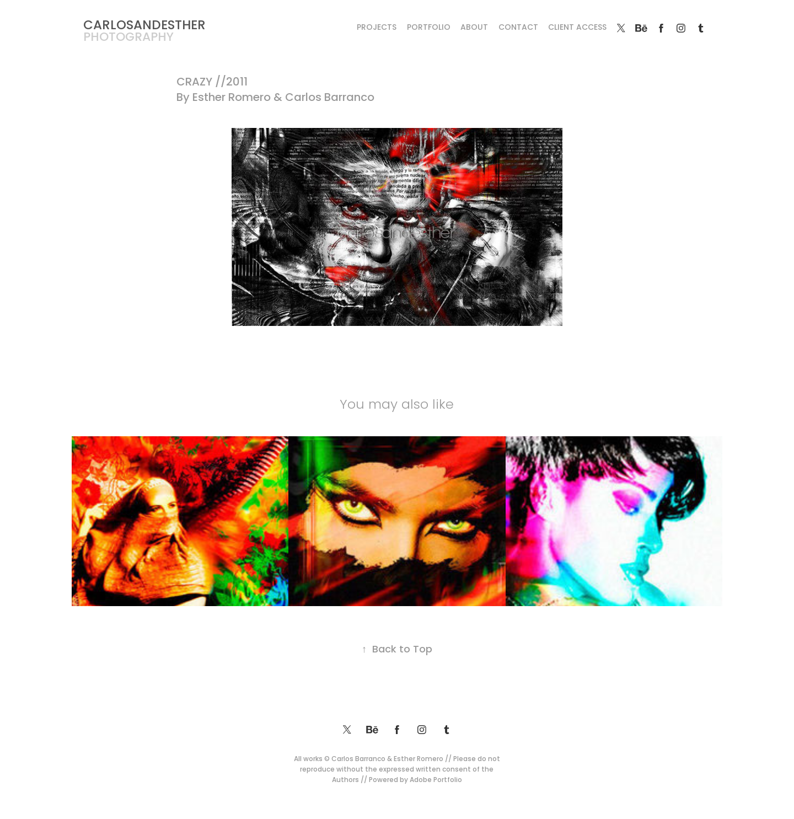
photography (128, 38)
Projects (376, 28)
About (474, 28)
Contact (518, 28)
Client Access (577, 28)
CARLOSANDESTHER (144, 25)
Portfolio (428, 28)
